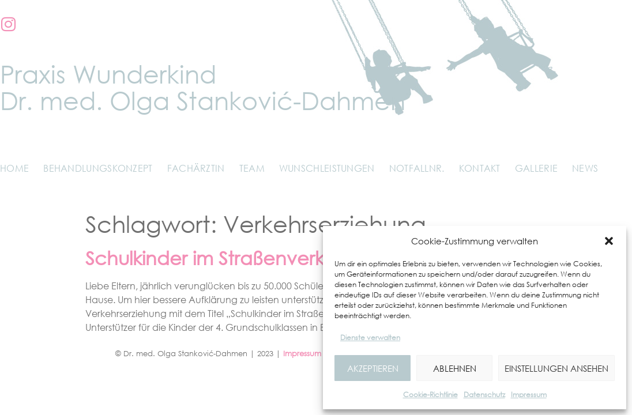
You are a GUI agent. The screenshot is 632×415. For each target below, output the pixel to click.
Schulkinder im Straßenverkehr (219, 258)
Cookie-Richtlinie (430, 394)
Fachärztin (196, 168)
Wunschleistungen (327, 168)
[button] (609, 241)
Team (252, 168)
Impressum (529, 394)
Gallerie (536, 168)
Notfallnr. (417, 168)
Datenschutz (484, 394)
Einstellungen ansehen (556, 368)
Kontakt (480, 168)
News (585, 168)
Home (14, 168)
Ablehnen (454, 368)
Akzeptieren (372, 368)
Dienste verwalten (370, 337)
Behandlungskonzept (97, 168)
